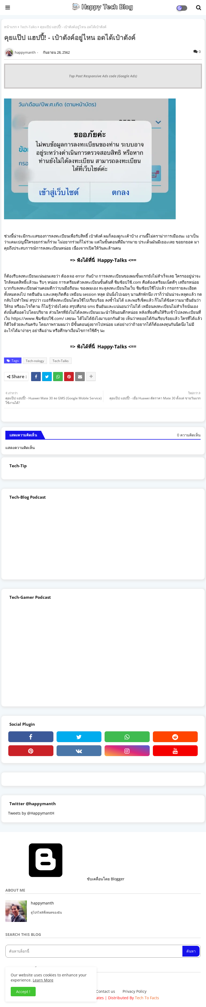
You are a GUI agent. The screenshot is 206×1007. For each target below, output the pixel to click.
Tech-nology (35, 361)
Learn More (43, 980)
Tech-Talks (28, 26)
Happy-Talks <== (116, 260)
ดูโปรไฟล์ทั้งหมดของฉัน (46, 912)
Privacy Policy (134, 991)
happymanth (42, 903)
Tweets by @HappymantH (31, 813)
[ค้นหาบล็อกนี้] (94, 951)
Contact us (105, 991)
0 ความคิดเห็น (189, 434)
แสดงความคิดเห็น (20, 447)
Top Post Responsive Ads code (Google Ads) (103, 76)
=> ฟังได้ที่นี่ (83, 260)
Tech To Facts (147, 997)
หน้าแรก (10, 26)
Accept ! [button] (23, 991)
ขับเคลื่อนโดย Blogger (64, 878)
